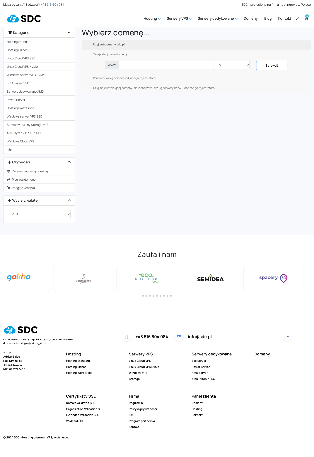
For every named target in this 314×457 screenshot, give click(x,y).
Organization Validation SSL (84, 409)
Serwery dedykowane (212, 354)
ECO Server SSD (18, 83)
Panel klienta (204, 396)
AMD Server (200, 373)
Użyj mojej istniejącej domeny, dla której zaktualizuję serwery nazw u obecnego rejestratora (150, 88)
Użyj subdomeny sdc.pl (105, 44)
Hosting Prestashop (20, 108)
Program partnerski (142, 421)
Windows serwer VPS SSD (24, 116)
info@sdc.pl (193, 336)
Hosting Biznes (17, 50)
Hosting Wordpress (79, 373)
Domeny (251, 18)
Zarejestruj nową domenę (27, 171)
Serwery (197, 415)
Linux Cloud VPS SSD (21, 58)
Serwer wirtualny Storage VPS (27, 125)
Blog (268, 18)
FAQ (132, 415)
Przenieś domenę (21, 179)
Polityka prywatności (143, 409)
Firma (134, 396)
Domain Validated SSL (80, 403)
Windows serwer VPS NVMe (26, 75)
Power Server (16, 100)
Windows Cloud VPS (20, 141)
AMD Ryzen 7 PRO (203, 379)
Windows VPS (138, 373)
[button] (143, 296)
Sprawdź (272, 65)
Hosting (152, 18)
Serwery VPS (141, 354)
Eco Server (199, 361)
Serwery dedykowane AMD (25, 91)
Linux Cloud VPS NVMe (22, 66)
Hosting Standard (19, 42)
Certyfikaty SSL (81, 396)
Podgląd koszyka (21, 188)
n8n (9, 149)
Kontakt (284, 18)
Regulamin (136, 403)
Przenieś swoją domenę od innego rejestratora (120, 78)
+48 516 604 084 (52, 4)
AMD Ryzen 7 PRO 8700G (24, 133)
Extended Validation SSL (82, 415)
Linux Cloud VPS (140, 361)
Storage (134, 379)
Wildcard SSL (75, 421)
